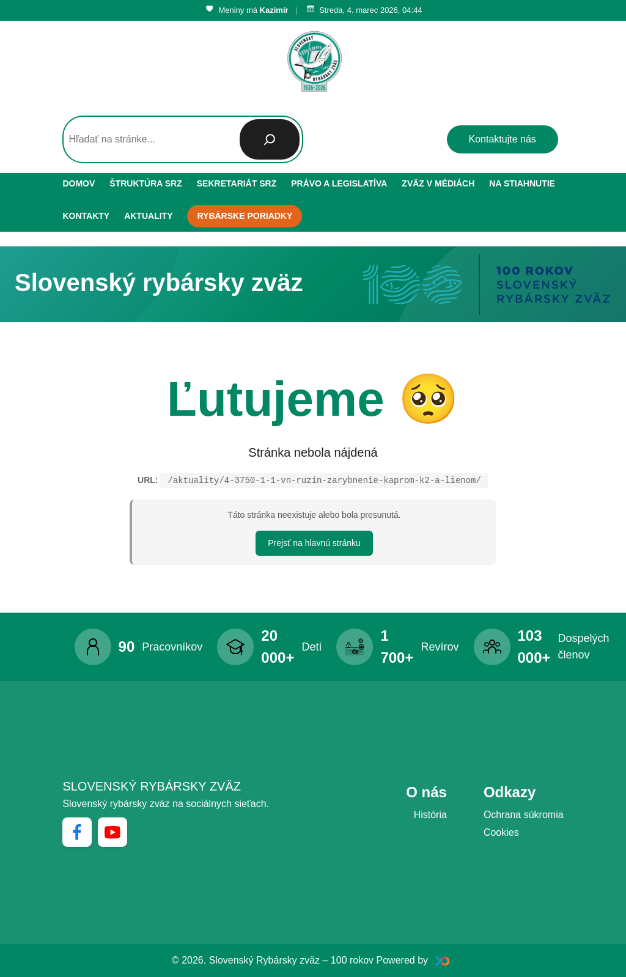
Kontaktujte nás (502, 139)
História (430, 814)
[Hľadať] (270, 139)
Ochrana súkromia (524, 814)
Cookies (501, 832)
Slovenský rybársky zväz (151, 786)
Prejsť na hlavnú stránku (314, 543)
